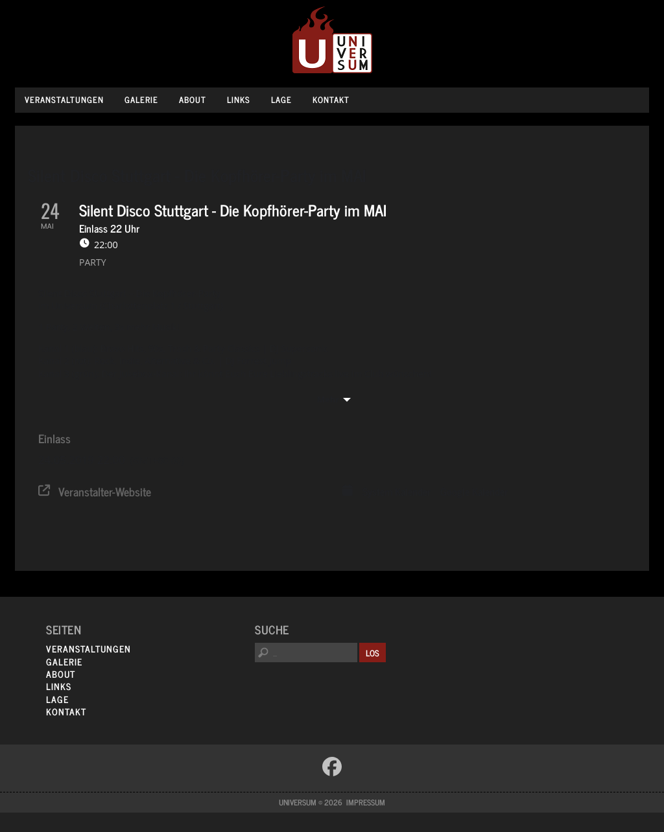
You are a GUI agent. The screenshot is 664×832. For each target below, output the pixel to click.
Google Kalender (474, 491)
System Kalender (396, 491)
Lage (281, 99)
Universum (332, 40)
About (192, 99)
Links (238, 99)
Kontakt (331, 99)
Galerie (141, 99)
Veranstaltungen (64, 99)
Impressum (365, 802)
